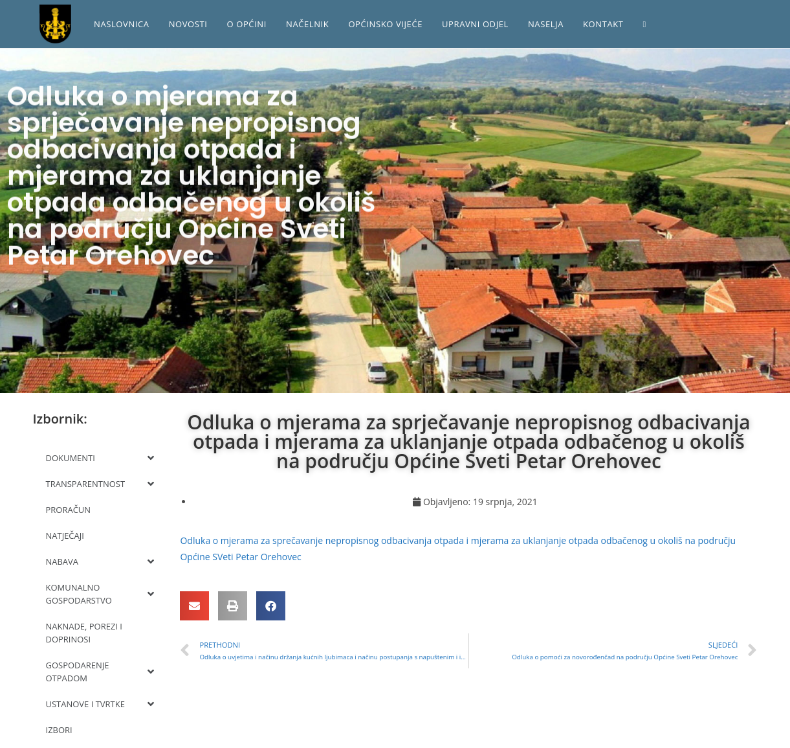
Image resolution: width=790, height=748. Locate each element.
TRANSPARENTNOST (100, 483)
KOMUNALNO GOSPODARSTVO (100, 594)
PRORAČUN (68, 510)
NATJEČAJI (65, 535)
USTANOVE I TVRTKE (100, 704)
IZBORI (59, 730)
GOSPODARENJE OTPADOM (100, 671)
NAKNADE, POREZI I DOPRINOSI (84, 632)
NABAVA (100, 561)
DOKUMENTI (100, 458)
